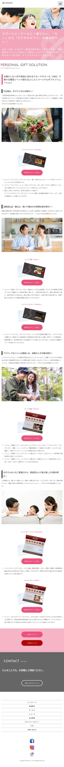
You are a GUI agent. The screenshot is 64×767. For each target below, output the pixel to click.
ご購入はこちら (32, 634)
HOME (20, 19)
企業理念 (32, 706)
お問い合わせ (32, 730)
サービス (26, 19)
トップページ (32, 702)
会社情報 (32, 718)
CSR (32, 726)
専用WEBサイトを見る (32, 172)
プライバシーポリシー (32, 722)
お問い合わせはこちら (32, 683)
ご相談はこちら (32, 643)
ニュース (32, 714)
